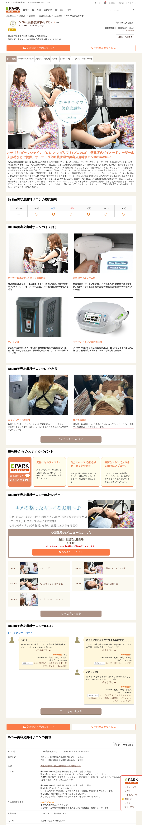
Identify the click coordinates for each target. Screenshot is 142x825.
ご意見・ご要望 (63, 10)
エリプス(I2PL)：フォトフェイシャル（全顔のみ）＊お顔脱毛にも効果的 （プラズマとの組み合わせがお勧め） (109, 698)
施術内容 (48, 10)
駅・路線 (36, 10)
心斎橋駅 (58, 16)
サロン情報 (129, 807)
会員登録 (112, 3)
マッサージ (11, 16)
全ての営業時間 (128, 30)
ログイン (121, 3)
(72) (76, 59)
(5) (47, 59)
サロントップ (130, 787)
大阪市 (32, 16)
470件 (124, 37)
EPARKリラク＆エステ (13, 10)
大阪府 (22, 16)
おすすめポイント (132, 795)
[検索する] (133, 10)
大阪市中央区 (45, 16)
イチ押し (128, 791)
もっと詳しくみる (71, 613)
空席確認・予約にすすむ (38, 47)
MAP (56, 22)
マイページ (132, 3)
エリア (26, 10)
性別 (99, 3)
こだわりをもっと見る (71, 439)
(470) (65, 59)
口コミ (127, 803)
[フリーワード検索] (119, 10)
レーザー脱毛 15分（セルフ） (119, 663)
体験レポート (130, 799)
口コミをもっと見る (71, 711)
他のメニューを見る (71, 552)
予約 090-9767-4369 (103, 48)
